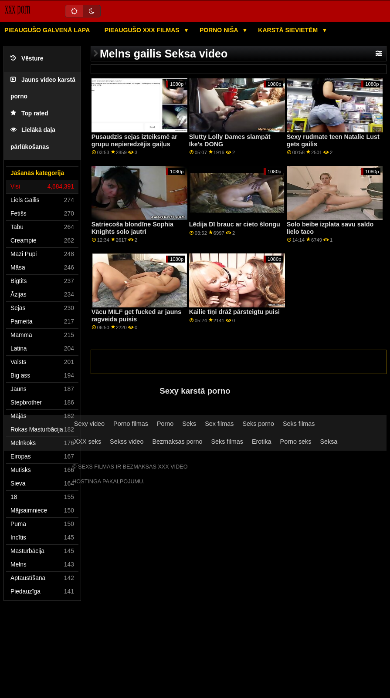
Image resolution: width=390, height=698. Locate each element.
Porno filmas (130, 423)
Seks (189, 423)
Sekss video (126, 441)
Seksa (328, 441)
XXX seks (87, 441)
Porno (165, 423)
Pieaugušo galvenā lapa (47, 30)
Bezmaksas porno (178, 441)
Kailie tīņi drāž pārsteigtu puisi (234, 311)
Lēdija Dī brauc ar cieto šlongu (234, 224)
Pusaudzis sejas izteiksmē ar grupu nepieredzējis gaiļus (134, 140)
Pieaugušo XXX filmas (143, 30)
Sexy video (89, 423)
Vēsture (26, 58)
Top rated (29, 113)
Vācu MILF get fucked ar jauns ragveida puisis (137, 315)
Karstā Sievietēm (288, 30)
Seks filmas (299, 423)
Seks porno (258, 423)
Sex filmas (219, 423)
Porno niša (220, 30)
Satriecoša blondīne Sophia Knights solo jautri (132, 228)
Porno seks (296, 441)
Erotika (261, 441)
